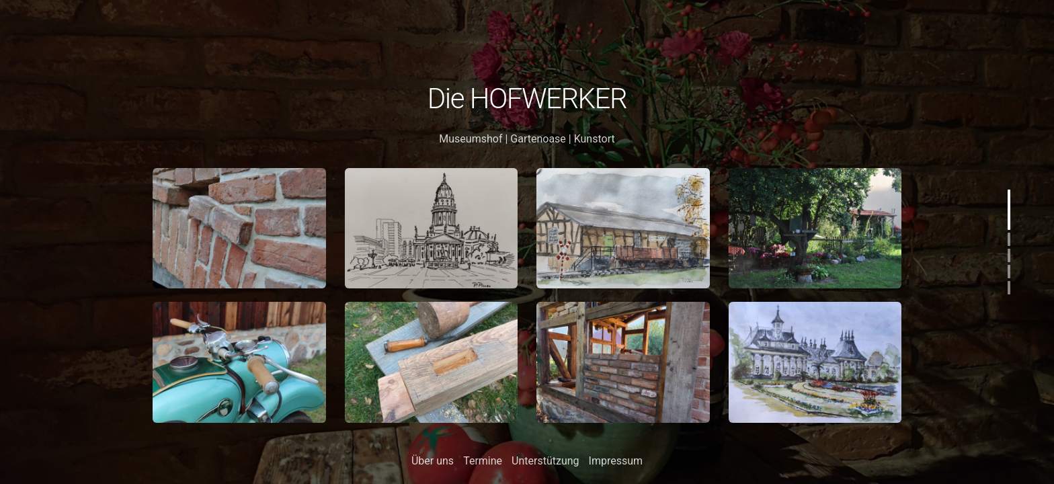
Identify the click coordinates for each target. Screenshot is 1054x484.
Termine (482, 460)
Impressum (616, 460)
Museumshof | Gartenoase (502, 138)
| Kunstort (590, 138)
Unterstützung (545, 460)
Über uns (432, 460)
